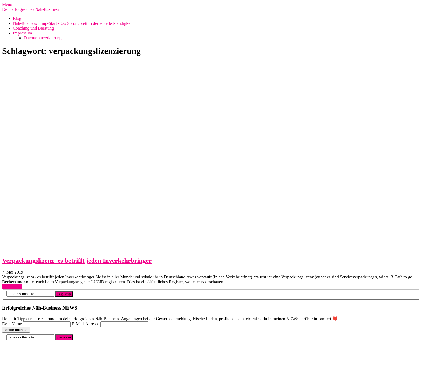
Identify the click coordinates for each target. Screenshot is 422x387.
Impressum (22, 33)
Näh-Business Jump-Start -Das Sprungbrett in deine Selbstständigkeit (73, 23)
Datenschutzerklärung (42, 38)
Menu (7, 4)
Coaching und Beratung (33, 28)
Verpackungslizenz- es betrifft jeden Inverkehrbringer (77, 260)
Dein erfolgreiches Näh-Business (30, 9)
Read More (12, 286)
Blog (17, 18)
